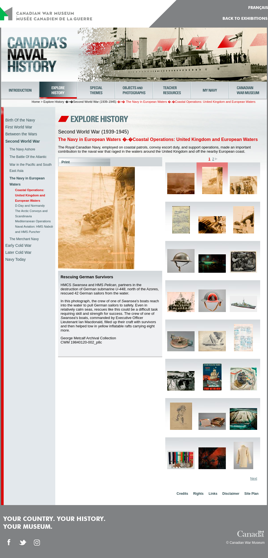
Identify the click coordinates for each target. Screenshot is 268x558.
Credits (182, 494)
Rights (198, 494)
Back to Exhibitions (244, 19)
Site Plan (251, 494)
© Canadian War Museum (245, 543)
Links (213, 494)
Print (65, 162)
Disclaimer (231, 494)
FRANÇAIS (258, 8)
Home (36, 101)
